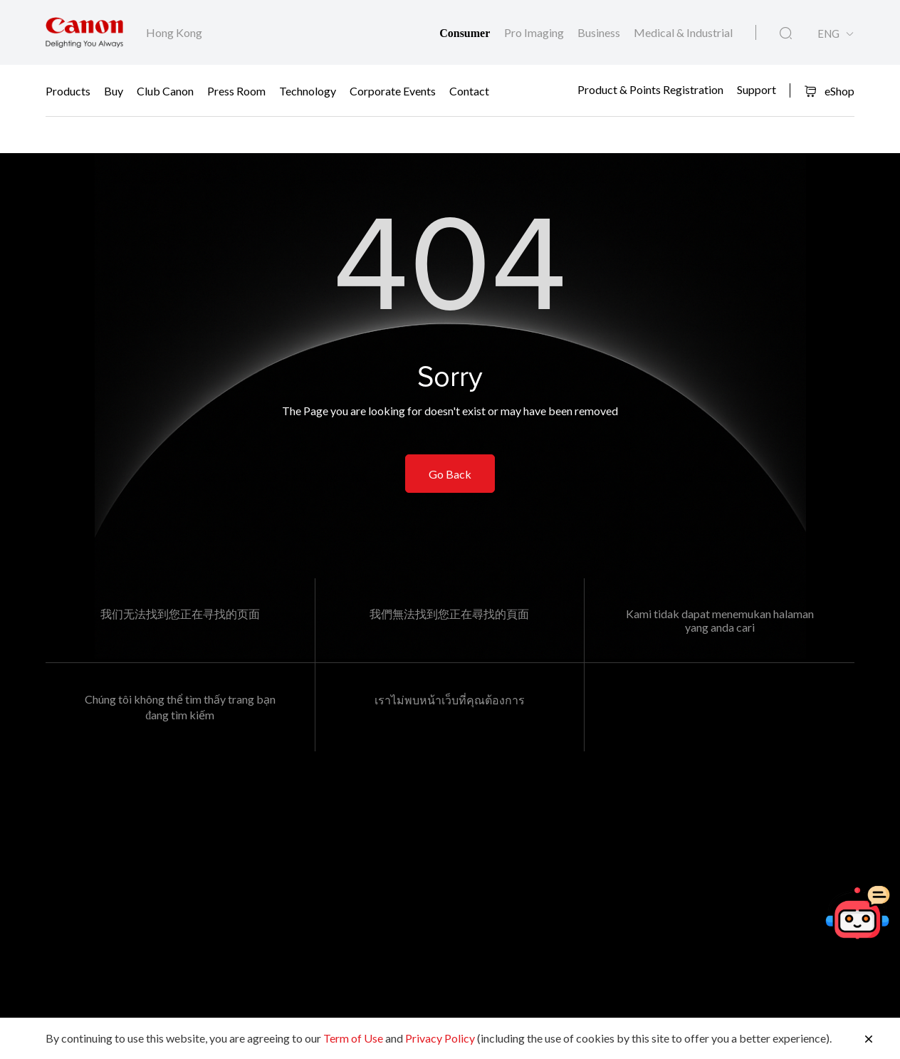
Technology (307, 91)
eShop (829, 91)
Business (599, 32)
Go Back (450, 474)
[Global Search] (785, 33)
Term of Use (353, 1038)
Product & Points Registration (650, 88)
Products (68, 91)
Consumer (466, 33)
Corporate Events (393, 91)
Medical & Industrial (683, 32)
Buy (113, 91)
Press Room (236, 91)
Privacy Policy (440, 1038)
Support (756, 88)
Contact (469, 91)
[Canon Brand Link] (84, 32)
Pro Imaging (535, 32)
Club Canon (165, 91)
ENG (828, 33)
